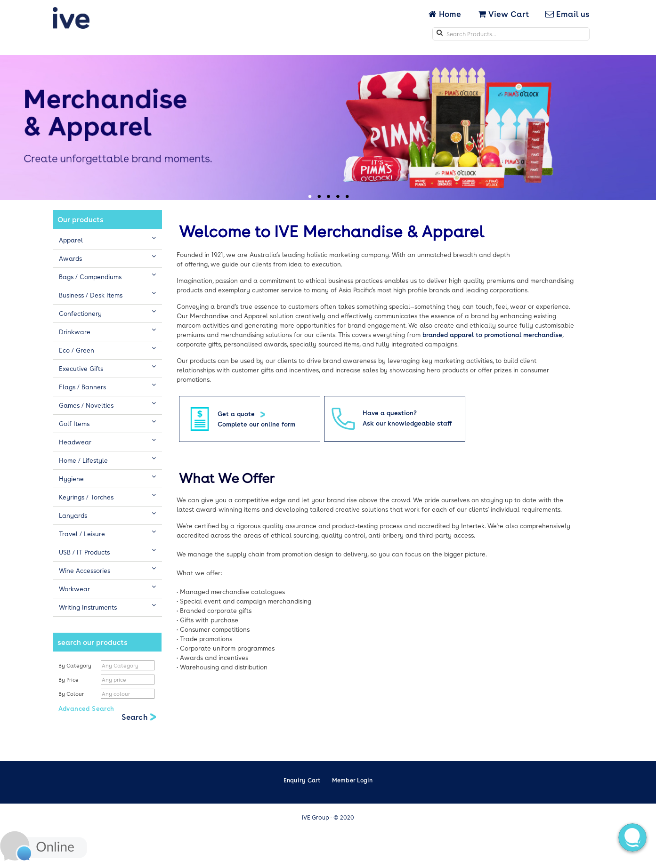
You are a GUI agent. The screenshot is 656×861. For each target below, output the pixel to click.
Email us (567, 13)
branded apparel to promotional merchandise (492, 334)
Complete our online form (256, 424)
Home (446, 13)
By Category (74, 665)
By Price (69, 679)
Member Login (352, 780)
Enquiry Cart (302, 780)
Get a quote (237, 414)
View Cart (503, 13)
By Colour (71, 693)
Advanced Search (86, 708)
